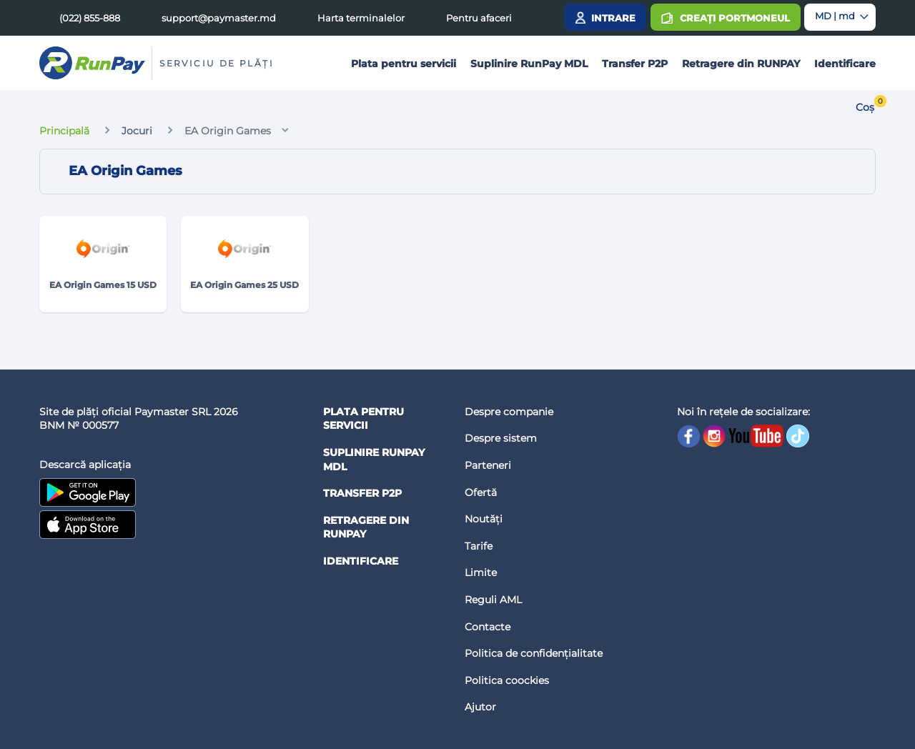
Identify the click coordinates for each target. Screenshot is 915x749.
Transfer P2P (635, 63)
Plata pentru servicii (403, 63)
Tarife (479, 546)
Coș (865, 107)
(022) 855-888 (89, 18)
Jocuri (137, 130)
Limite (481, 572)
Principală (64, 130)
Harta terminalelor (361, 18)
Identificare (845, 63)
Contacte (487, 626)
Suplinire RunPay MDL (529, 63)
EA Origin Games (227, 130)
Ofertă (481, 492)
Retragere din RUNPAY (741, 63)
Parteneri (488, 465)
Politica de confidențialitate (534, 653)
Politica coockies (507, 680)
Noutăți (484, 518)
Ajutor (480, 706)
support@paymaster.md (219, 18)
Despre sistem (501, 438)
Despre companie (509, 411)
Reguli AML (493, 599)
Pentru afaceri (479, 18)
